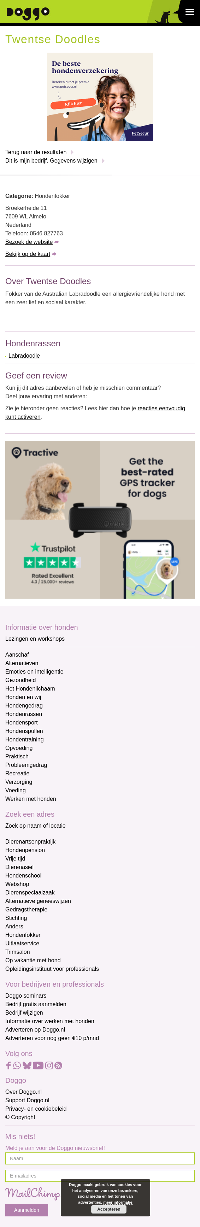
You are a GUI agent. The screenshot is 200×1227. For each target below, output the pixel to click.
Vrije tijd (15, 859)
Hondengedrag (24, 706)
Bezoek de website (29, 242)
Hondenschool (23, 876)
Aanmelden (26, 1210)
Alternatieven (21, 663)
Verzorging (19, 782)
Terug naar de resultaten (35, 152)
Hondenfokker (23, 935)
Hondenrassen (23, 714)
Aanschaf (17, 655)
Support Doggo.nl (27, 1100)
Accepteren (108, 1209)
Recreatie (17, 773)
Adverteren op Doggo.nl (35, 1030)
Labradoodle (24, 356)
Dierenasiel (19, 867)
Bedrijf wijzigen (24, 1013)
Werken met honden (30, 799)
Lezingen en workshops (35, 639)
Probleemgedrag (26, 765)
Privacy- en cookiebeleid (35, 1109)
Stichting (16, 918)
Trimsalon (17, 952)
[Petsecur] (100, 96)
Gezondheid (20, 680)
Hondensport (21, 723)
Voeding (15, 790)
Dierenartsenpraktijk (30, 842)
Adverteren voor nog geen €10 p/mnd (52, 1038)
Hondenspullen (24, 731)
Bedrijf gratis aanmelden (35, 1004)
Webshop (17, 884)
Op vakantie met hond (33, 960)
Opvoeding (19, 748)
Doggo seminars (26, 996)
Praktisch (17, 756)
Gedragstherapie (26, 909)
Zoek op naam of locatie (35, 826)
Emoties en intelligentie (34, 672)
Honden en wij (23, 697)
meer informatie (118, 1202)
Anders (14, 926)
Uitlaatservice (22, 943)
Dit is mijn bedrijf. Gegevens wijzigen (51, 161)
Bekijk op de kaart (27, 254)
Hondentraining (24, 739)
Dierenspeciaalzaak (30, 893)
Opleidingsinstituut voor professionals (52, 969)
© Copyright (20, 1117)
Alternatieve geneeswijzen (38, 901)
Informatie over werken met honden (49, 1021)
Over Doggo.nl (23, 1092)
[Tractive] (100, 519)
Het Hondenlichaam (30, 689)
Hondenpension (25, 850)
